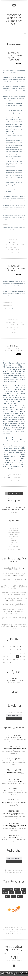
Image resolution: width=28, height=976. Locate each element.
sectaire (13, 250)
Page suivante (18, 493)
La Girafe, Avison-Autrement (17, 594)
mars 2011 (14, 542)
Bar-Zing (14, 581)
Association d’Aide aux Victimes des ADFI (14, 19)
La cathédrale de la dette (12, 568)
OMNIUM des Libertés (14, 934)
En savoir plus (17, 974)
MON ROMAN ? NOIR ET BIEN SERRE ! (18, 588)
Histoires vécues (18, 245)
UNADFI (5, 892)
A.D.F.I (13, 896)
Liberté (14, 606)
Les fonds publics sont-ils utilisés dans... (14, 802)
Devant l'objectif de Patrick (19, 627)
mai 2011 (14, 538)
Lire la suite (14, 512)
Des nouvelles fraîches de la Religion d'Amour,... (14, 574)
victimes (20, 896)
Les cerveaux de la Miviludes (14, 737)
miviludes (19, 250)
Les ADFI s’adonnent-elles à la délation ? (14, 269)
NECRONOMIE (14, 570)
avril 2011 (14, 540)
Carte (14, 692)
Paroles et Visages (15, 600)
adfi (11, 248)
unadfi (15, 248)
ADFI (24, 892)
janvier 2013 (14, 528)
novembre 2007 (14, 546)
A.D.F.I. (11, 892)
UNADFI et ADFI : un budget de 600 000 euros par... (14, 826)
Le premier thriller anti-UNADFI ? (14, 928)
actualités (14, 679)
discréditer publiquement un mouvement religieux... (14, 749)
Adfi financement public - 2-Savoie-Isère (14, 791)
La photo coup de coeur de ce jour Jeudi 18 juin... (13, 625)
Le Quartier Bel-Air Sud (19, 620)
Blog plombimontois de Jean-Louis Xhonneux (16, 612)
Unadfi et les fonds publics (14, 781)
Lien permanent (14, 240)
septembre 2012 (14, 532)
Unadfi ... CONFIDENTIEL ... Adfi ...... (14, 838)
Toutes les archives (14, 549)
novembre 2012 (14, 530)
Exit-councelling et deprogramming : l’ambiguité (14, 57)
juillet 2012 (14, 534)
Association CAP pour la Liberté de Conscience (14, 931)
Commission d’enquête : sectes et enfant (14, 761)
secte (20, 248)
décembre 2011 (14, 536)
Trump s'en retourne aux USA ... (13, 579)
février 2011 (14, 544)
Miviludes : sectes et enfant (14, 772)
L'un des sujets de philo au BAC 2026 (14, 598)
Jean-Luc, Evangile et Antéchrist (13, 604)
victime (18, 892)
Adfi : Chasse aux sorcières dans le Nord (14, 349)
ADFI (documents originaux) (14, 681)
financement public (7, 889)
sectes (7, 250)
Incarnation (19, 575)
